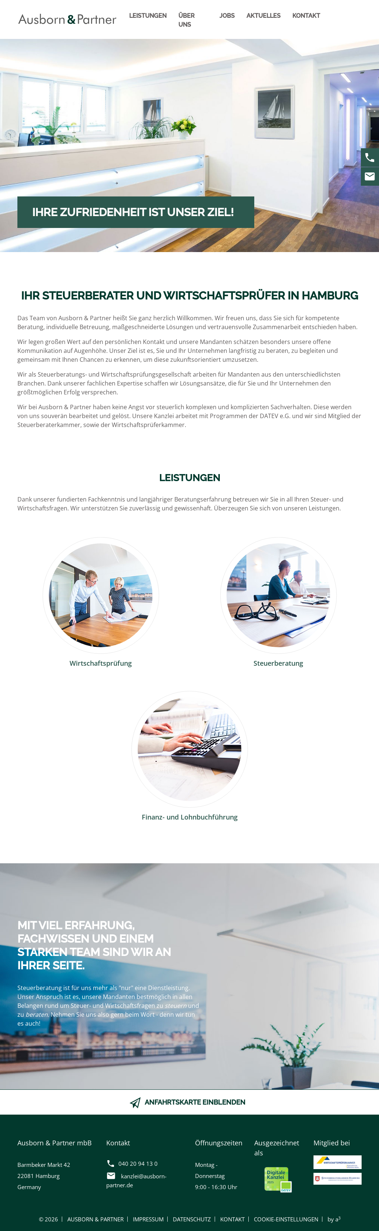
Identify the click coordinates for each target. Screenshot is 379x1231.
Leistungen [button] (148, 15)
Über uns (186, 20)
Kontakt (306, 15)
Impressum (148, 1219)
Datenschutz (192, 1219)
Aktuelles (263, 15)
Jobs (227, 15)
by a (334, 1219)
